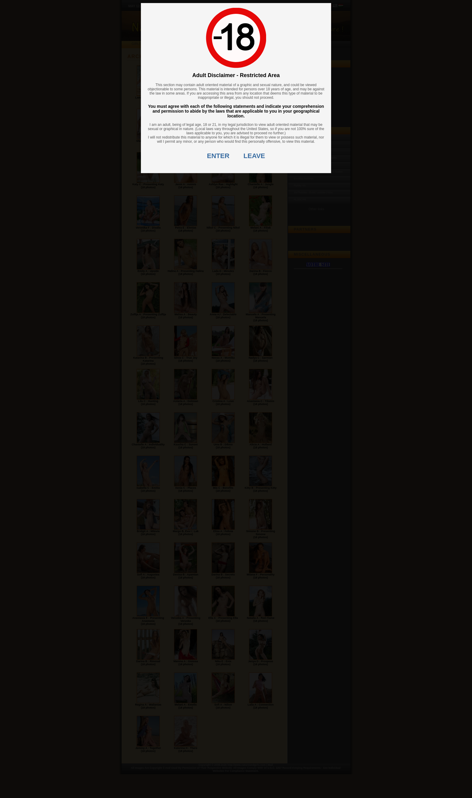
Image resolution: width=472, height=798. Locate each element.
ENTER (218, 156)
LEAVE (254, 156)
